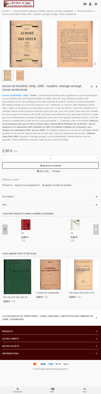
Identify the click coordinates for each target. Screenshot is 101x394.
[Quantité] (50, 158)
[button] (5, 229)
